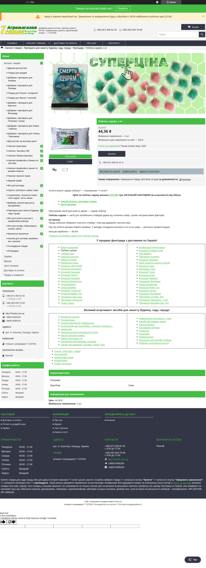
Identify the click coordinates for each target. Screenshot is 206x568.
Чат (192, 559)
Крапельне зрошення (18, 233)
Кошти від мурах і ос (72, 338)
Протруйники (68, 320)
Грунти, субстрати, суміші (67, 351)
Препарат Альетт (149, 256)
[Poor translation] (12, 522)
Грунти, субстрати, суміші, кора (23, 190)
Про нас (91, 43)
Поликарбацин (68, 284)
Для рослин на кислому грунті (22, 141)
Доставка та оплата (65, 43)
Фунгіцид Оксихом (70, 272)
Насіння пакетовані (17, 146)
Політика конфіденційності (130, 504)
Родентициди (146, 337)
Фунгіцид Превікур (148, 260)
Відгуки (7, 261)
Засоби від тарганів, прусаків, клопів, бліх (83, 344)
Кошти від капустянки (73, 335)
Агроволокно (60, 360)
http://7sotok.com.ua (15, 313)
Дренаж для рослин (17, 68)
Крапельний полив (63, 357)
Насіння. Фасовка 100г (19, 151)
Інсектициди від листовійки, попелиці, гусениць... (87, 326)
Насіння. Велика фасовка (20, 155)
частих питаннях (181, 483)
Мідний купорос (69, 259)
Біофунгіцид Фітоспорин (152, 247)
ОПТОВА (114, 195)
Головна (12, 43)
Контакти (114, 43)
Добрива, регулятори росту (154, 343)
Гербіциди (144, 331)
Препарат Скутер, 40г (151, 297)
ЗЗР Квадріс (145, 253)
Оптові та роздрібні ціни (14, 424)
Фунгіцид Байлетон (71, 281)
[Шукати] (202, 34)
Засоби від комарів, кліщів (152, 321)
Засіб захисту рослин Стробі (154, 263)
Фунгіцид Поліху (69, 275)
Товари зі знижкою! (14, 275)
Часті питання (68, 204)
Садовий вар (67, 253)
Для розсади (60, 354)
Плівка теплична (62, 363)
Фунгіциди (78, 48)
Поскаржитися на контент (105, 504)
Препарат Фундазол (149, 281)
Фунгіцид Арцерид (70, 278)
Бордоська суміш (69, 263)
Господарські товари (18, 246)
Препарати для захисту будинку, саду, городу (47, 48)
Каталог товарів (36, 43)
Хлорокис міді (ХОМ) (71, 266)
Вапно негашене (69, 247)
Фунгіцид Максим (148, 284)
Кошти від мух (146, 324)
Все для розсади (16, 185)
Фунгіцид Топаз (147, 272)
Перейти (123, 8)
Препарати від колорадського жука (79, 332)
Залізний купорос (70, 256)
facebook (111, 420)
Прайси (8, 256)
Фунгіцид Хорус (147, 275)
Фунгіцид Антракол (71, 269)
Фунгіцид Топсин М (71, 290)
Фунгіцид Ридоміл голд (151, 250)
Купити (112, 153)
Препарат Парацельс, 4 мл (153, 300)
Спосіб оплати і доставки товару (79, 201)
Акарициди (66, 329)
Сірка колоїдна (68, 287)
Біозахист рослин (70, 317)
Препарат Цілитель (71, 300)
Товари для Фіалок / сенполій (22, 98)
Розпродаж (13, 251)
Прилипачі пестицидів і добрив (155, 340)
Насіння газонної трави (19, 176)
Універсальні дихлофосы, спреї (155, 318)
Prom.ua (118, 501)
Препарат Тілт (147, 269)
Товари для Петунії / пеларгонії (23, 93)
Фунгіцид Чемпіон (148, 278)
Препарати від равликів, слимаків (78, 341)
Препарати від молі (149, 327)
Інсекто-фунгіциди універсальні (77, 323)
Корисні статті (61, 432)
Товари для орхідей (17, 73)
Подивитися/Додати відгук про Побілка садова (74, 236)
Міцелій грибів (15, 180)
